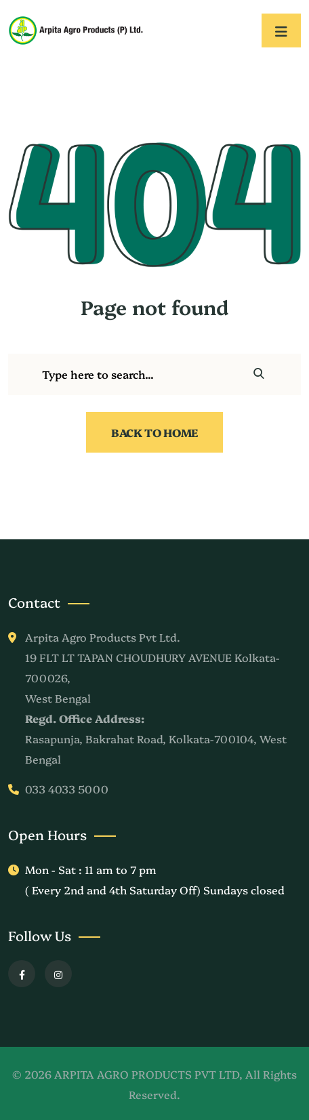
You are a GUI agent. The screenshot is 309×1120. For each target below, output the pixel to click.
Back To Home (154, 432)
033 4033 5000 (66, 788)
